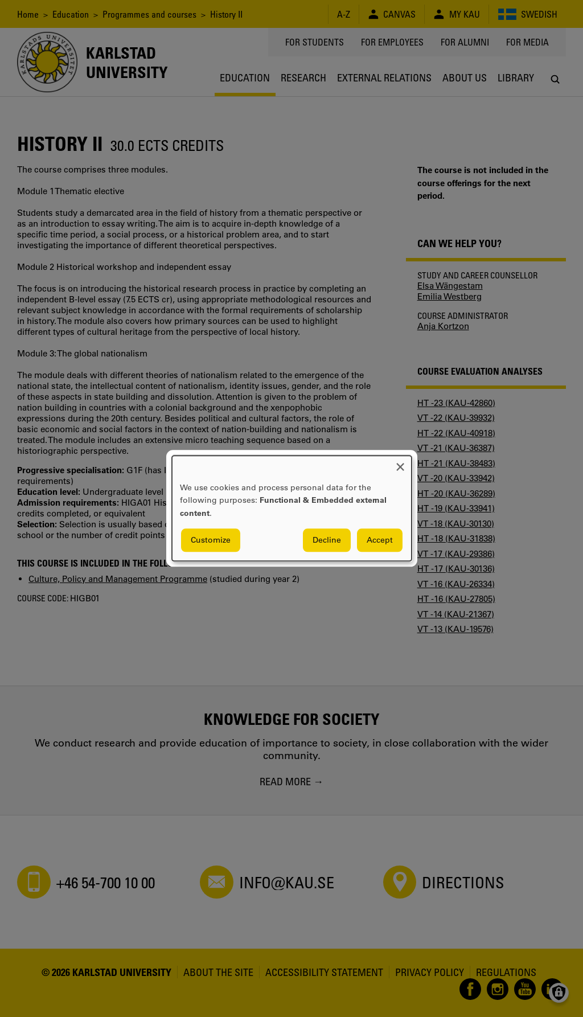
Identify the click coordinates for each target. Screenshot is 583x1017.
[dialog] (292, 508)
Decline (327, 540)
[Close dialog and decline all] (400, 463)
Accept (380, 540)
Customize (211, 540)
